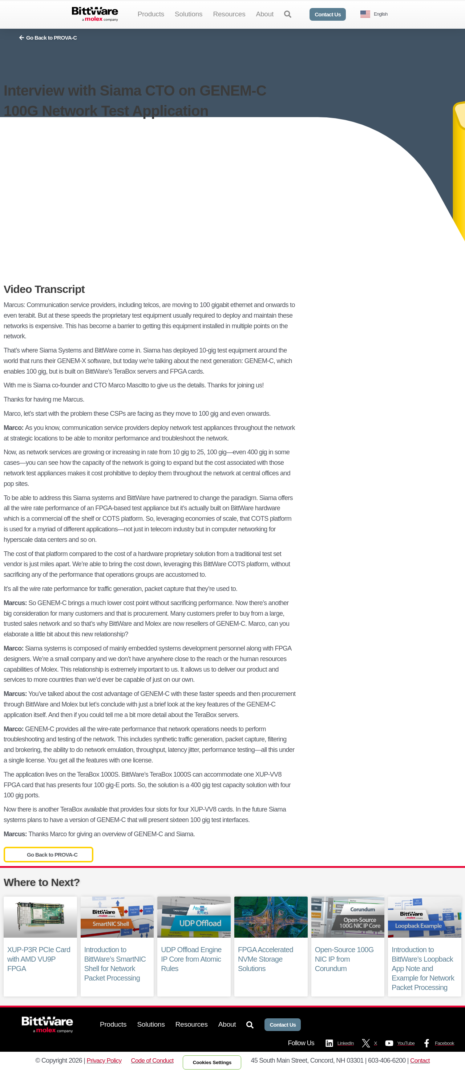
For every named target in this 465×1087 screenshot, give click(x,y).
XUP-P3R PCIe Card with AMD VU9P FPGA (38, 970)
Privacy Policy (99, 1073)
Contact (425, 1073)
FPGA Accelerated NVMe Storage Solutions (265, 970)
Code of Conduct (150, 1073)
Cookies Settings (214, 1075)
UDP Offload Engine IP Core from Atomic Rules (191, 971)
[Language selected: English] (377, 14)
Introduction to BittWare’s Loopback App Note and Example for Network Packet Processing (423, 980)
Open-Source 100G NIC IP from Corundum (344, 971)
